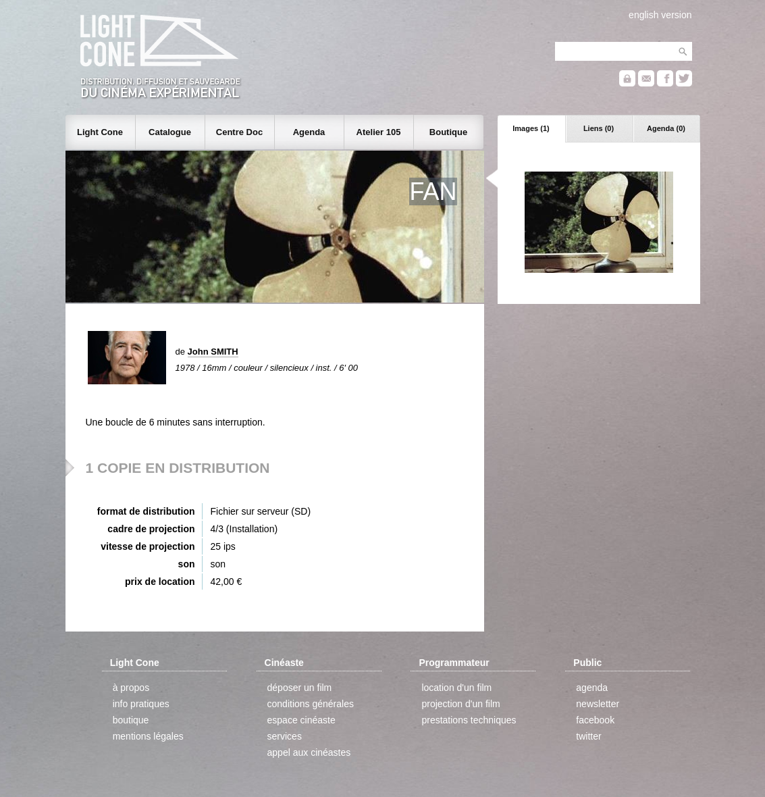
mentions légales (148, 736)
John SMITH (213, 351)
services (284, 736)
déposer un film (299, 687)
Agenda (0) (666, 128)
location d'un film (456, 687)
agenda (592, 687)
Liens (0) (598, 128)
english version (660, 14)
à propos (131, 687)
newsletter (597, 703)
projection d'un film (460, 703)
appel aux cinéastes (309, 752)
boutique (131, 720)
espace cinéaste (301, 720)
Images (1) (530, 128)
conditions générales (310, 703)
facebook (595, 720)
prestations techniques (468, 720)
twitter (588, 736)
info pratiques (141, 703)
